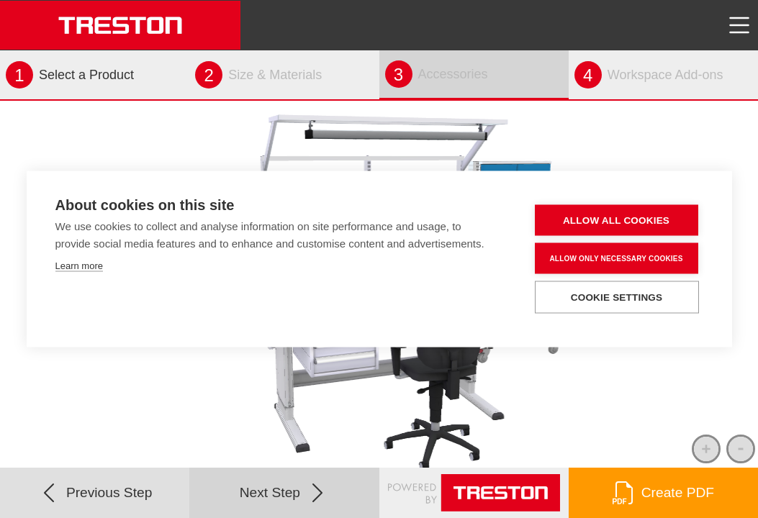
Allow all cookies (616, 220)
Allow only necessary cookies (615, 258)
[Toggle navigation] (739, 25)
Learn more (79, 265)
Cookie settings (617, 297)
